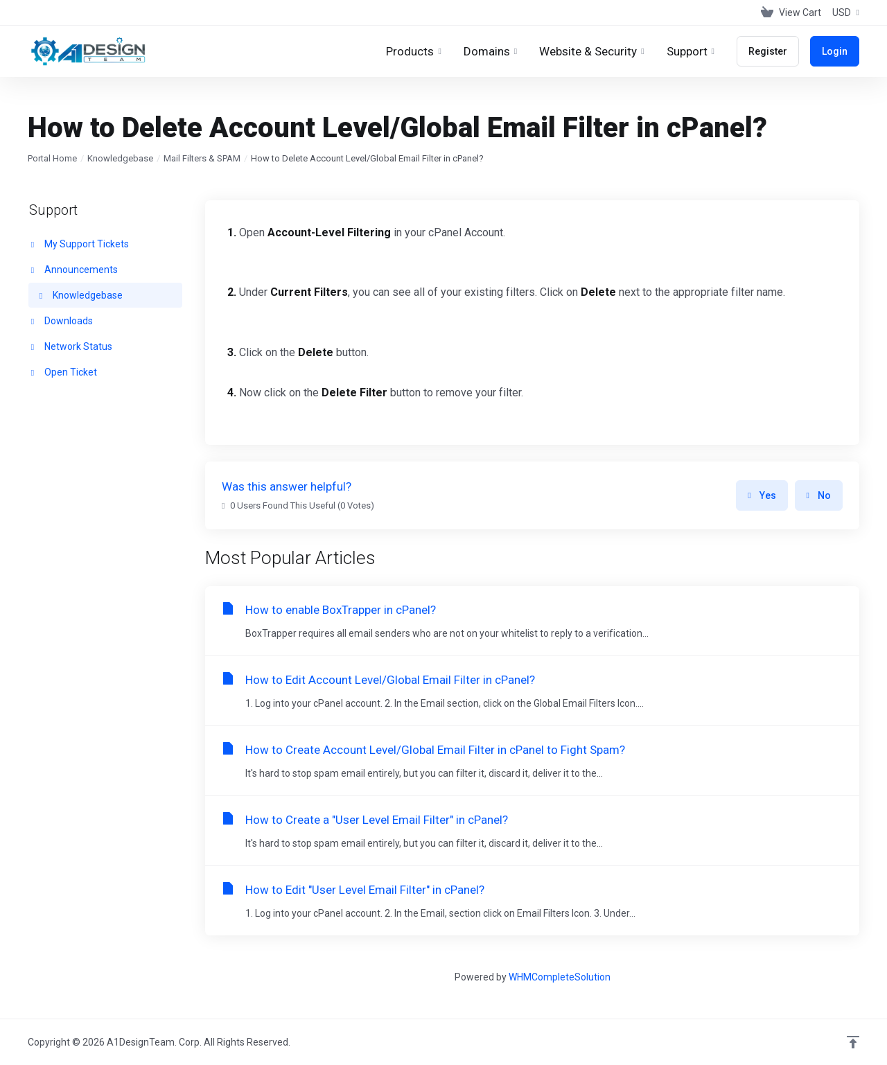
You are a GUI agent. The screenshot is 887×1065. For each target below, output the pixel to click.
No (819, 495)
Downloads (60, 320)
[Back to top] (853, 1042)
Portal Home (52, 158)
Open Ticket (62, 372)
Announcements (73, 269)
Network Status (70, 346)
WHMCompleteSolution (560, 977)
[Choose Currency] (843, 12)
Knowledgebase (120, 158)
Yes (761, 495)
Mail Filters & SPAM (202, 158)
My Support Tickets (78, 243)
